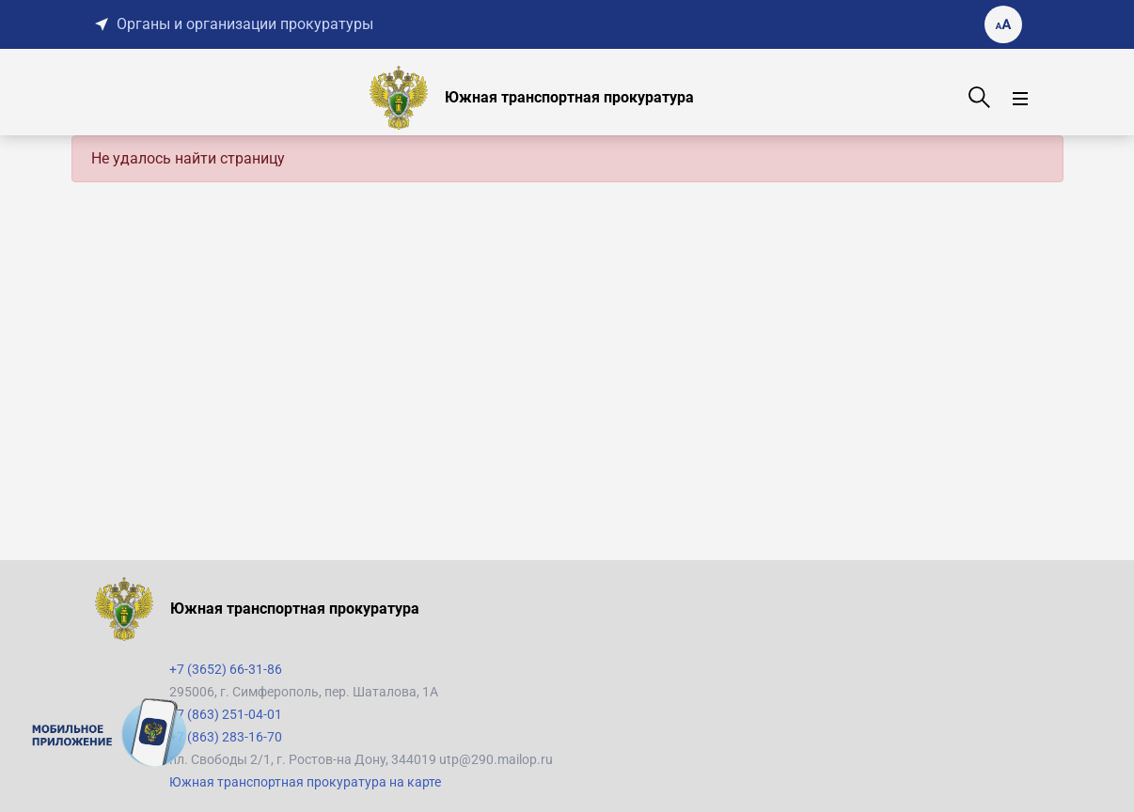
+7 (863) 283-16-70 (225, 736)
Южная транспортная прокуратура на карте (305, 781)
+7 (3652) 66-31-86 (225, 669)
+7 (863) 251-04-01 (225, 714)
